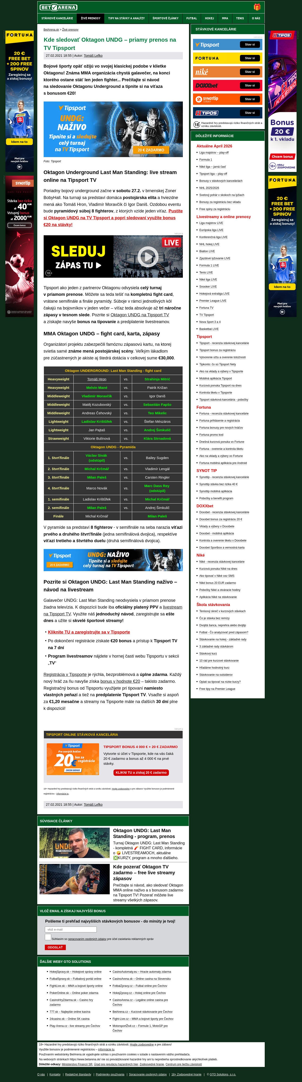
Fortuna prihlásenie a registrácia (219, 420)
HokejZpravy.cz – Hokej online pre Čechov (139, 993)
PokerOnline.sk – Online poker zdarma (74, 993)
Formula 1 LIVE (209, 265)
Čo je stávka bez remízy (214, 618)
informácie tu (62, 794)
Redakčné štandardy (78, 1074)
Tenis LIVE (206, 272)
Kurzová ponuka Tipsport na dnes (220, 385)
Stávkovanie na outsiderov (216, 674)
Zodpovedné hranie (152, 1064)
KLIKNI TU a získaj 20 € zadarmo (141, 772)
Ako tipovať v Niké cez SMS (217, 576)
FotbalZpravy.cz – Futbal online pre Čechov (140, 986)
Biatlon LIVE (207, 251)
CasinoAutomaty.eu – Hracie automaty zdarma (142, 971)
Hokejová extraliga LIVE (214, 293)
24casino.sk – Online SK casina (70, 1019)
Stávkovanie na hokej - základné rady (222, 639)
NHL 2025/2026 (209, 188)
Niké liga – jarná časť (212, 166)
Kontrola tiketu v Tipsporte (215, 392)
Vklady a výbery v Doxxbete (216, 526)
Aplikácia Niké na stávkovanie (218, 597)
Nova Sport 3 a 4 (210, 322)
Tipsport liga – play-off (213, 173)
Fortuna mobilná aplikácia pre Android (223, 463)
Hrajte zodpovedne (121, 789)
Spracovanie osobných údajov (148, 1074)
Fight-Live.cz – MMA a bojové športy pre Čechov (143, 1019)
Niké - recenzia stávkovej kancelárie (221, 561)
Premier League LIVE (212, 300)
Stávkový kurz (208, 653)
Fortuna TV (206, 307)
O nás (41, 1074)
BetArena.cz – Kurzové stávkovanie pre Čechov (142, 1011)
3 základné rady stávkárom (216, 646)
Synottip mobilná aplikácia (215, 491)
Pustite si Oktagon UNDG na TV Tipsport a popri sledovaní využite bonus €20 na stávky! (113, 218)
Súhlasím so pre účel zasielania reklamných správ (103, 939)
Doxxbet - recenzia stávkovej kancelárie (224, 512)
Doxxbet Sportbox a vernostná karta (221, 547)
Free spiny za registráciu (214, 209)
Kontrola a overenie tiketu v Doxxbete (222, 540)
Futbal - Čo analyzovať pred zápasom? (223, 632)
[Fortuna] (282, 316)
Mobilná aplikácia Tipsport (215, 378)
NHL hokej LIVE (209, 244)
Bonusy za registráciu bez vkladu (220, 202)
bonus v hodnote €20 (120, 681)
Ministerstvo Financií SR (77, 1064)
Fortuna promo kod (211, 434)
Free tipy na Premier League (217, 689)
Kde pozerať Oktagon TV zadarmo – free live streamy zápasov (144, 872)
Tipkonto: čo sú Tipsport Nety (217, 364)
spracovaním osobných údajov (87, 939)
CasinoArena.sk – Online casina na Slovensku (142, 978)
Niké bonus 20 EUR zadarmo (217, 583)
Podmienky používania (110, 1074)
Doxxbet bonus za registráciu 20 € (220, 519)
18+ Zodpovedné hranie (186, 1074)
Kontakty (55, 1074)
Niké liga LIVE (208, 279)
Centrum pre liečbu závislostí (184, 1064)
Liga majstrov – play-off (214, 152)
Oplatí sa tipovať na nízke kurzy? (220, 681)
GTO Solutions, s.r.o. (223, 1074)
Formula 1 (205, 159)
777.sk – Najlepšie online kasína (70, 1011)
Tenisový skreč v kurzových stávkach (222, 611)
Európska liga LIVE (211, 230)
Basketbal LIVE (209, 329)
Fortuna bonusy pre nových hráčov (221, 427)
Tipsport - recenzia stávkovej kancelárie (224, 343)
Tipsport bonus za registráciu (217, 350)
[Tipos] (282, 171)
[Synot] (19, 316)
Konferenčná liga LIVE (213, 237)
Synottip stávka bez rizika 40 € (218, 484)
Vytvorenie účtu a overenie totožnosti (222, 357)
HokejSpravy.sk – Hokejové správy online (76, 971)
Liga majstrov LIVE (211, 223)
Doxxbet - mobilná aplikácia (216, 533)
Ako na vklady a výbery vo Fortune (221, 456)
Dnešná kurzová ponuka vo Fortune (221, 441)
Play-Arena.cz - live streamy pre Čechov (75, 1026)
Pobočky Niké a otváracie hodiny (219, 590)
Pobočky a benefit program (216, 498)
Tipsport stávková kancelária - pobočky (223, 399)
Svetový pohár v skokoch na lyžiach (221, 195)
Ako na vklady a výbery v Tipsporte (221, 371)
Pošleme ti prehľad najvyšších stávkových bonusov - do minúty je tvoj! (110, 921)
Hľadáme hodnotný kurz (214, 667)
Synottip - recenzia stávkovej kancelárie (224, 477)
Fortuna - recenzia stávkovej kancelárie (224, 413)
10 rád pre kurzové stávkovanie (219, 660)
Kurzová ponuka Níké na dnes (218, 568)
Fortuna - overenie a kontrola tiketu (221, 449)
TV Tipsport (206, 315)
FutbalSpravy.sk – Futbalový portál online (75, 978)
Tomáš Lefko (93, 55)
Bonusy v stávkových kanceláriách (221, 181)
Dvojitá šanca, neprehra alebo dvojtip (222, 625)
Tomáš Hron (96, 379)
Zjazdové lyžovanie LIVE (214, 258)
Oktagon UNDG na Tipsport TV (140, 315)
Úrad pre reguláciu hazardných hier (116, 1064)
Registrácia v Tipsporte (65, 674)
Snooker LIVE (208, 286)
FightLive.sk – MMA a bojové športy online (76, 986)
